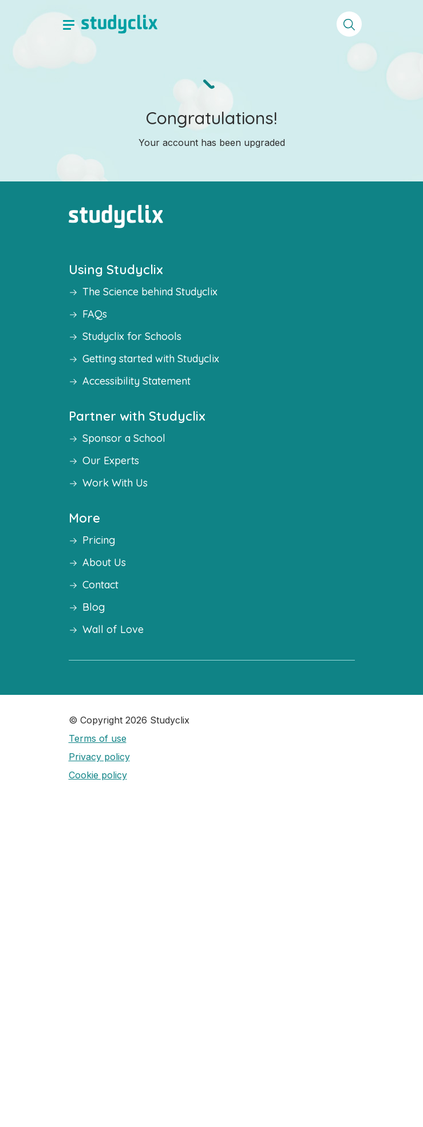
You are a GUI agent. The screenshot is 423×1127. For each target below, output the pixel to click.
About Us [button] (104, 562)
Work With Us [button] (115, 482)
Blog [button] (93, 607)
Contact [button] (100, 584)
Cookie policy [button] (98, 775)
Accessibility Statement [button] (136, 380)
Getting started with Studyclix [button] (150, 358)
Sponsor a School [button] (123, 438)
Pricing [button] (98, 540)
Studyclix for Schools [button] (131, 336)
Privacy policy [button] (99, 756)
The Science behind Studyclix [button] (150, 291)
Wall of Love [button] (113, 629)
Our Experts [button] (110, 460)
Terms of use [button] (97, 738)
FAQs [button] (94, 314)
